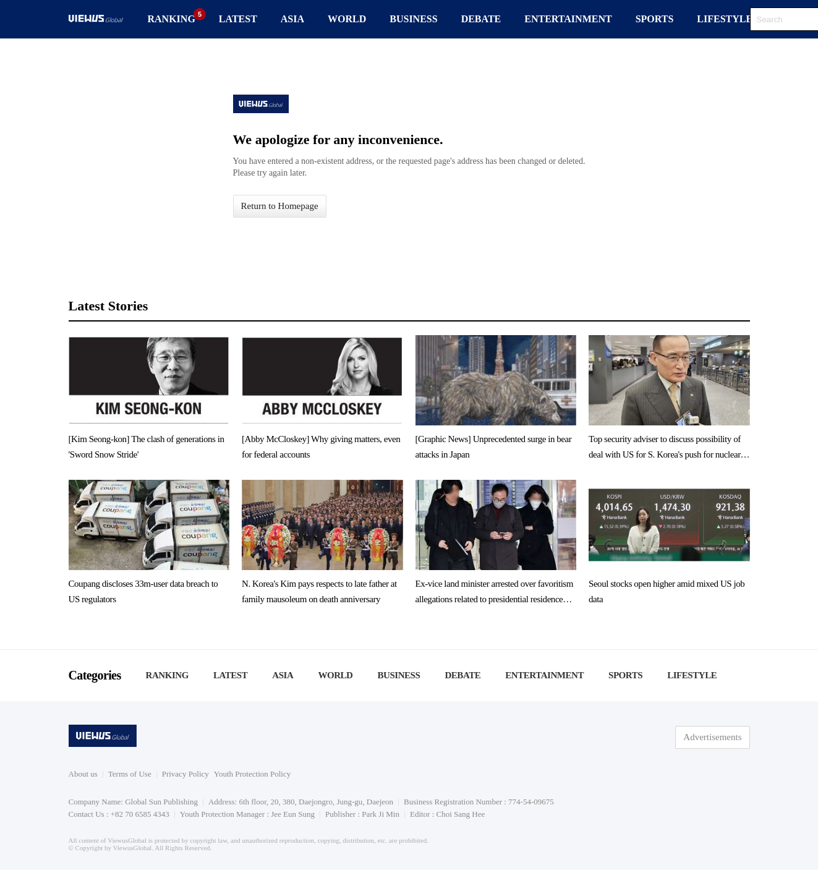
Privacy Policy (185, 773)
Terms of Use (129, 773)
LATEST (238, 19)
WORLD (347, 19)
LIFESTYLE (724, 19)
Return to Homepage (279, 206)
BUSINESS (413, 19)
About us (83, 773)
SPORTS (655, 19)
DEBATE (481, 19)
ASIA (292, 19)
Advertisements (712, 737)
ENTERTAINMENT (567, 19)
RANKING (171, 19)
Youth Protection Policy (252, 773)
